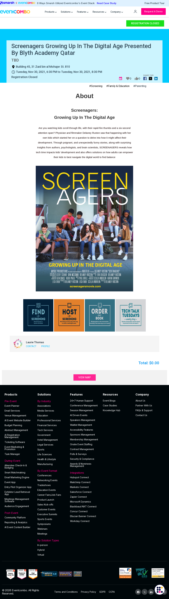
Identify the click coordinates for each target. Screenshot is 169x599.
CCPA (112, 591)
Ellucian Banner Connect (83, 516)
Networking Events (47, 480)
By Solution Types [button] (51, 540)
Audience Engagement (17, 506)
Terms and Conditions (66, 591)
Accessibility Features (81, 429)
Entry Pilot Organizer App (18, 487)
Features (83, 11)
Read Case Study (106, 3)
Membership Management (84, 439)
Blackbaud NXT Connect (83, 506)
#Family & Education (118, 86)
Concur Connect (79, 511)
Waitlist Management (81, 425)
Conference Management (84, 405)
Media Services (45, 410)
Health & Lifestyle (46, 459)
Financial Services (47, 425)
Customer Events (46, 509)
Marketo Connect (79, 487)
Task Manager (12, 454)
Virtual (40, 554)
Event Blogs (109, 400)
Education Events (46, 490)
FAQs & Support (144, 410)
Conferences (44, 475)
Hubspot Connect (79, 477)
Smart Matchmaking (15, 472)
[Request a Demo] (153, 11)
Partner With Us (144, 405)
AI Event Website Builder (18, 420)
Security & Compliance (82, 459)
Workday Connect (80, 521)
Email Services (12, 410)
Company (116, 11)
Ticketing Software (15, 442)
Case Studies (110, 405)
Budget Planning (13, 425)
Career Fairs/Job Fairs (49, 494)
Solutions (67, 11)
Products (51, 11)
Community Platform (15, 517)
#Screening (95, 86)
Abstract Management (16, 430)
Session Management (81, 410)
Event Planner (12, 405)
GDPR (102, 591)
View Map (84, 377)
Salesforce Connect (80, 492)
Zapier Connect (78, 496)
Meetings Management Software (17, 500)
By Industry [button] (51, 401)
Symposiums (44, 524)
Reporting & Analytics (16, 522)
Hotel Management (47, 439)
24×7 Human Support (81, 400)
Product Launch (45, 499)
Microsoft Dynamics (80, 501)
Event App (10, 482)
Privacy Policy (88, 591)
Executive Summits (47, 514)
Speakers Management (82, 420)
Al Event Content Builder (17, 527)
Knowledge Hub (111, 410)
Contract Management (82, 449)
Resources (99, 11)
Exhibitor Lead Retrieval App (17, 493)
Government (44, 435)
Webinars (42, 528)
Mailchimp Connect (80, 482)
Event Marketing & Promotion (14, 448)
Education (42, 415)
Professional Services (49, 420)
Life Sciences (44, 454)
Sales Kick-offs (45, 504)
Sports (40, 449)
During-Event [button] (19, 460)
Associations (44, 405)
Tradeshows (44, 485)
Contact (31, 346)
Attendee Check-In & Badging (16, 466)
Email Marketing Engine (17, 477)
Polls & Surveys (78, 454)
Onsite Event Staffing (81, 444)
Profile (45, 346)
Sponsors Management (82, 434)
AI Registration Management (12, 436)
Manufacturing (45, 464)
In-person (42, 545)
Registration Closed (145, 23)
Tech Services (45, 430)
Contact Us (141, 415)
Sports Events (44, 519)
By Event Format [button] (51, 470)
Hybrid (41, 549)
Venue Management (15, 415)
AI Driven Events (78, 415)
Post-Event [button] (19, 512)
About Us (140, 400)
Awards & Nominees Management (80, 464)
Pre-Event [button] (19, 401)
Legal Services (45, 444)
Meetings (42, 533)
